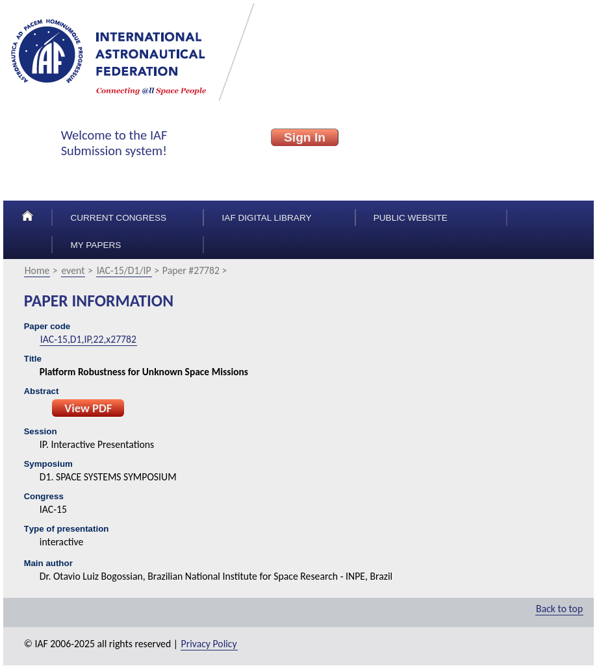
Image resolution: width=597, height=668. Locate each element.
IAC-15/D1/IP (124, 270)
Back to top (559, 608)
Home (37, 270)
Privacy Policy (209, 643)
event (73, 270)
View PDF (88, 408)
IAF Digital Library (267, 218)
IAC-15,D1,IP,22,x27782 (88, 339)
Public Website (411, 218)
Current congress (118, 218)
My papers (95, 245)
